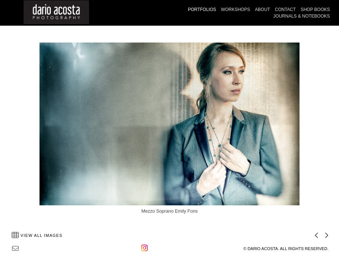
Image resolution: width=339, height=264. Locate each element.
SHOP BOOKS (315, 9)
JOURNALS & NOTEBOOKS (301, 16)
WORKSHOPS (235, 9)
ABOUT (262, 9)
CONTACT (285, 9)
